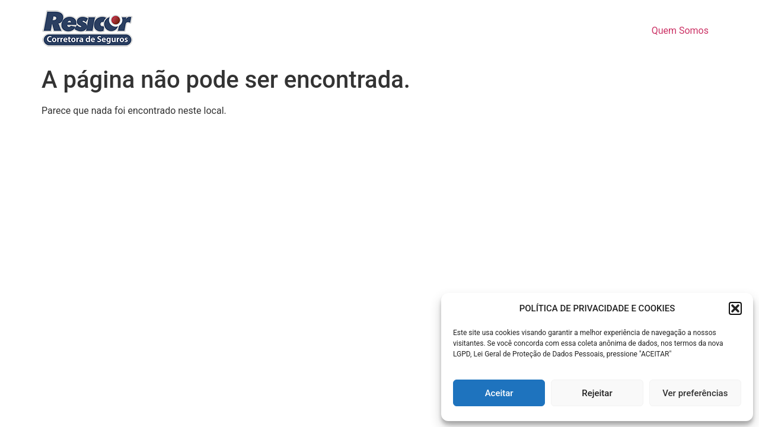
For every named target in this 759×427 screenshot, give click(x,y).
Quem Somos (680, 30)
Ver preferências (695, 393)
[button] (735, 308)
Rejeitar (597, 393)
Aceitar (499, 393)
